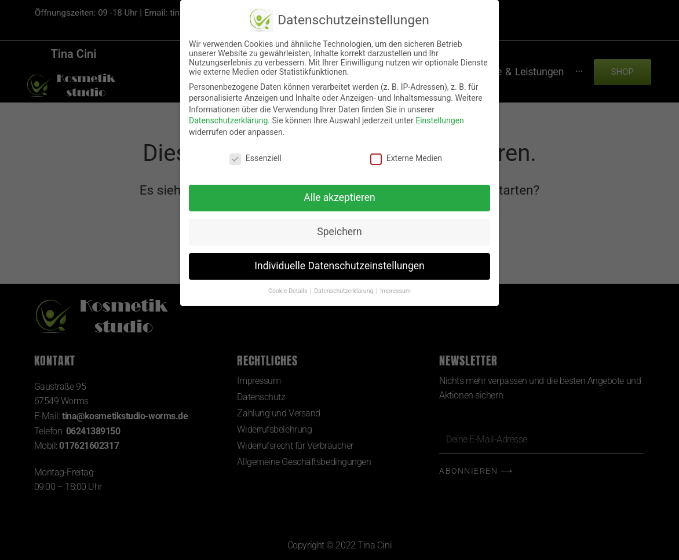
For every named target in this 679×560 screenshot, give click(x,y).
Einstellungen (439, 120)
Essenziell (255, 158)
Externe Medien (406, 158)
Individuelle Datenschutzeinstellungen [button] (339, 266)
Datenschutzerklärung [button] (344, 291)
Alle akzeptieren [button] (339, 197)
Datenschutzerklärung (228, 120)
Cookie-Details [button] (288, 291)
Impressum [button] (395, 291)
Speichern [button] (339, 231)
